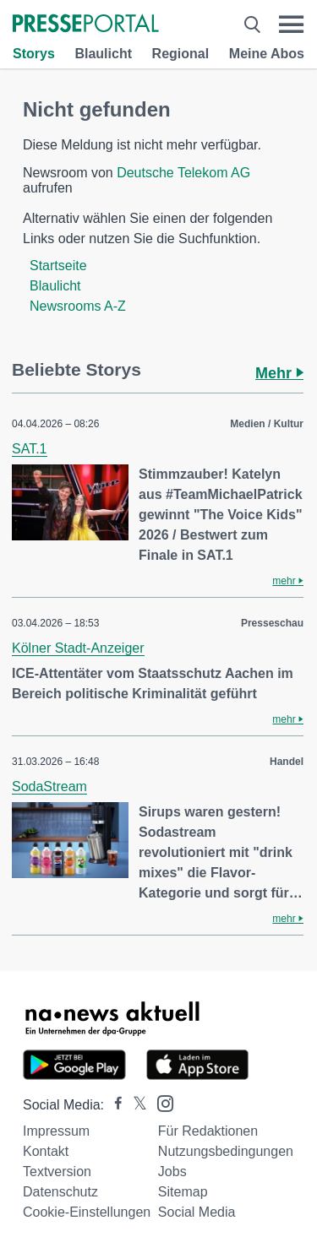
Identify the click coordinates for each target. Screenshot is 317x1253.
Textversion (57, 1171)
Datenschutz (60, 1192)
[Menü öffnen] (291, 24)
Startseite (58, 265)
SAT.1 (29, 449)
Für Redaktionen (208, 1131)
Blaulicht (103, 53)
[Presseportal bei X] (135, 1105)
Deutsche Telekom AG (183, 172)
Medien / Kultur (266, 424)
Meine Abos (266, 53)
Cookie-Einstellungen (86, 1212)
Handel (286, 762)
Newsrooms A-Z (78, 306)
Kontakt (45, 1151)
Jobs (172, 1171)
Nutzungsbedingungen (225, 1151)
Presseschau (272, 623)
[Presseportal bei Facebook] (113, 1105)
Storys (34, 53)
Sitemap (183, 1192)
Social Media (197, 1212)
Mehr (279, 373)
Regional (181, 53)
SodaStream (49, 786)
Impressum (56, 1131)
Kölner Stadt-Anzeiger (78, 648)
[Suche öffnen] (252, 24)
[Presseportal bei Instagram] (160, 1102)
